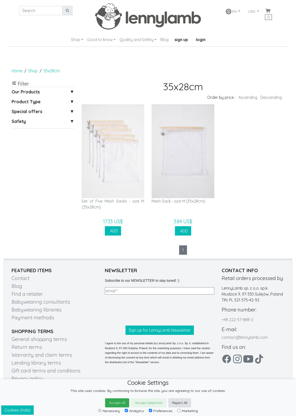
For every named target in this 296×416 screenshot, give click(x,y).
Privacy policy (27, 378)
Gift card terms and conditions (46, 371)
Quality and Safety (137, 39)
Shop (75, 39)
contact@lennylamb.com (245, 337)
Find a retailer (27, 294)
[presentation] (142, 310)
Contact (21, 278)
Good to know (100, 39)
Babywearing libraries (37, 310)
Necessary (109, 411)
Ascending (247, 97)
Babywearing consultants (41, 302)
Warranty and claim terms (42, 355)
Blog (164, 39)
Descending (271, 97)
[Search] (40, 10)
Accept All (117, 403)
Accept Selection (148, 403)
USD (252, 11)
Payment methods (33, 317)
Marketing (187, 411)
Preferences (160, 411)
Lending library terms (36, 363)
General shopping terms (39, 339)
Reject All (179, 403)
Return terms (27, 347)
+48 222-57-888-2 (237, 319)
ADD (113, 230)
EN (232, 11)
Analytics (134, 411)
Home (17, 70)
